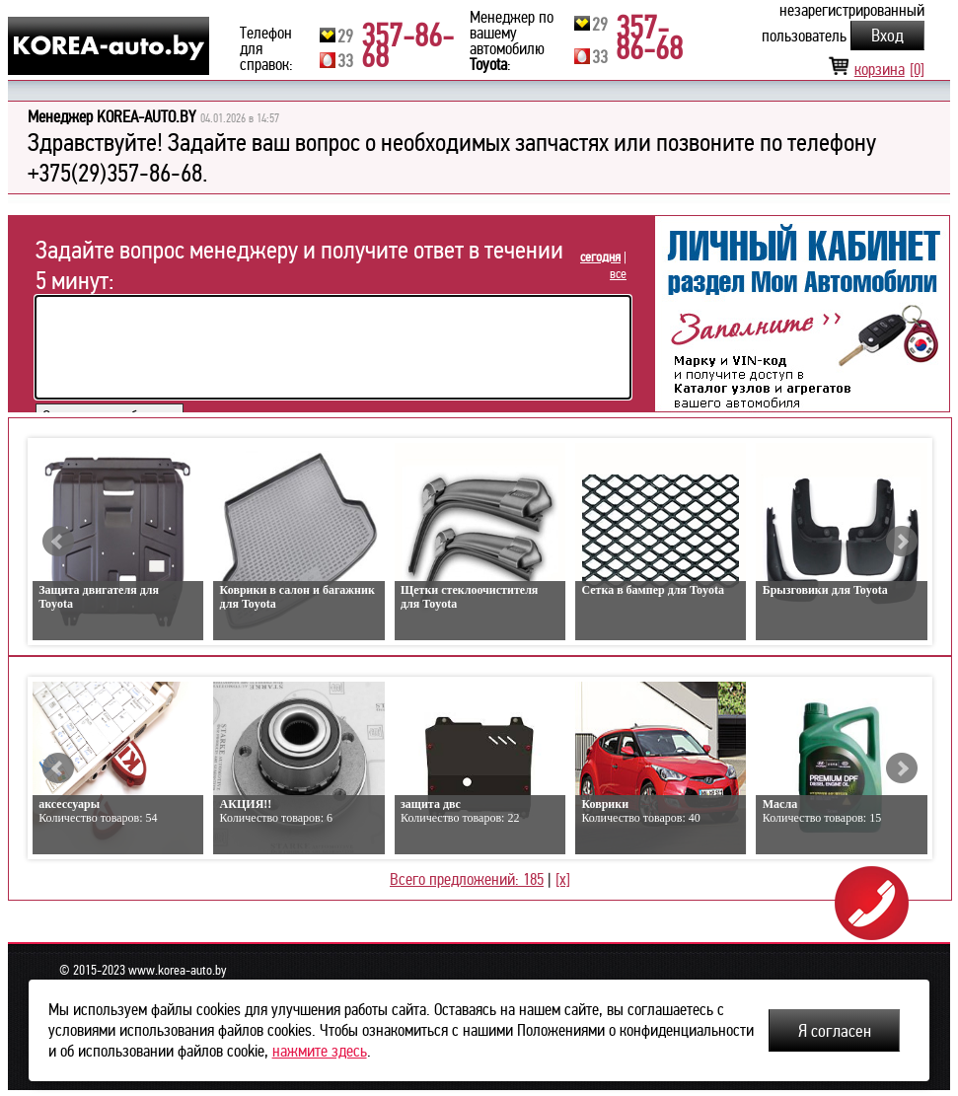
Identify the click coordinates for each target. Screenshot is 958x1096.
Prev (58, 541)
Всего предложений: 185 (467, 879)
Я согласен (834, 1031)
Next (902, 541)
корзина (876, 69)
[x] (562, 879)
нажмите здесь (319, 1051)
